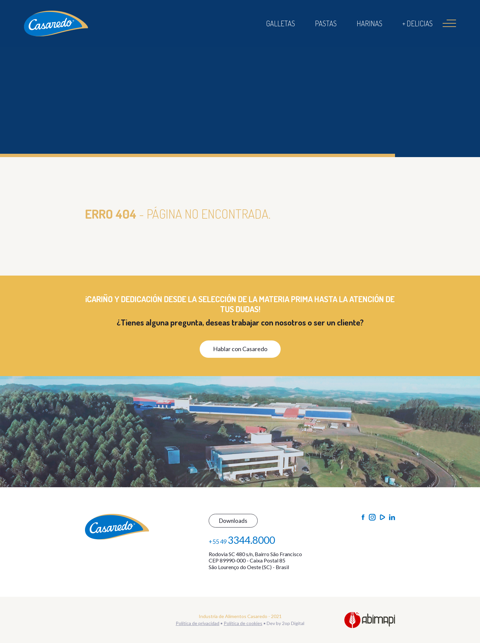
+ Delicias (417, 23)
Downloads (233, 520)
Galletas (280, 23)
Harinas (369, 23)
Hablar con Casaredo (240, 348)
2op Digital (293, 623)
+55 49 (242, 540)
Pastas (326, 23)
